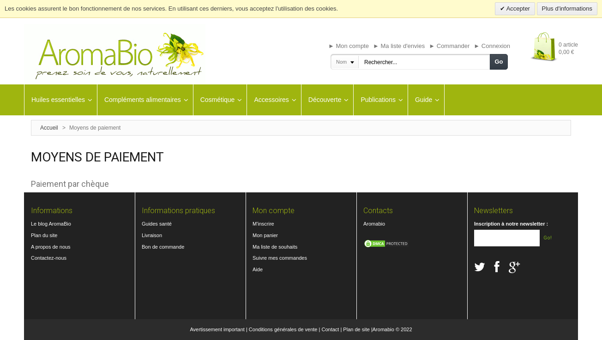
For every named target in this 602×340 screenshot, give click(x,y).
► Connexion (492, 45)
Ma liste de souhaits (275, 247)
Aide (258, 269)
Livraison (152, 235)
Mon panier (265, 235)
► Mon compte (348, 45)
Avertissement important (217, 329)
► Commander (449, 45)
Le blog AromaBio (51, 224)
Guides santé (157, 224)
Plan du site (44, 235)
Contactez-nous (48, 258)
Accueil (49, 128)
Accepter (517, 8)
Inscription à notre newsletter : (511, 224)
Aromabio (374, 224)
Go (498, 61)
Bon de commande (163, 247)
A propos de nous (51, 247)
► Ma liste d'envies (399, 45)
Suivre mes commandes (280, 258)
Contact (330, 329)
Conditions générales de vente (283, 329)
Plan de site (356, 329)
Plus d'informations (567, 8)
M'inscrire (263, 224)
